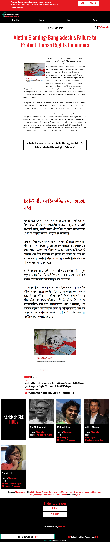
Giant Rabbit (62, 526)
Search (95, 20)
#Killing (34, 376)
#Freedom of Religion (50, 383)
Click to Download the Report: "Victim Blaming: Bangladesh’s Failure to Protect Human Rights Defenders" (55, 145)
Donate (41, 20)
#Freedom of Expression (32, 383)
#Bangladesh (35, 389)
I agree (82, 3)
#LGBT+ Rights (65, 386)
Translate (105, 27)
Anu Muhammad (34, 392)
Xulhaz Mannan (68, 392)
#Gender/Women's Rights (68, 383)
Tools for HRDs (14, 20)
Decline (93, 3)
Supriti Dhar (57, 392)
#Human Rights (47, 492)
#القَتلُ (77, 494)
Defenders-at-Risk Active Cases (81, 537)
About (68, 20)
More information (17, 7)
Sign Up (55, 514)
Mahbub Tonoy (46, 392)
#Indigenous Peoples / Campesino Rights (44, 386)
